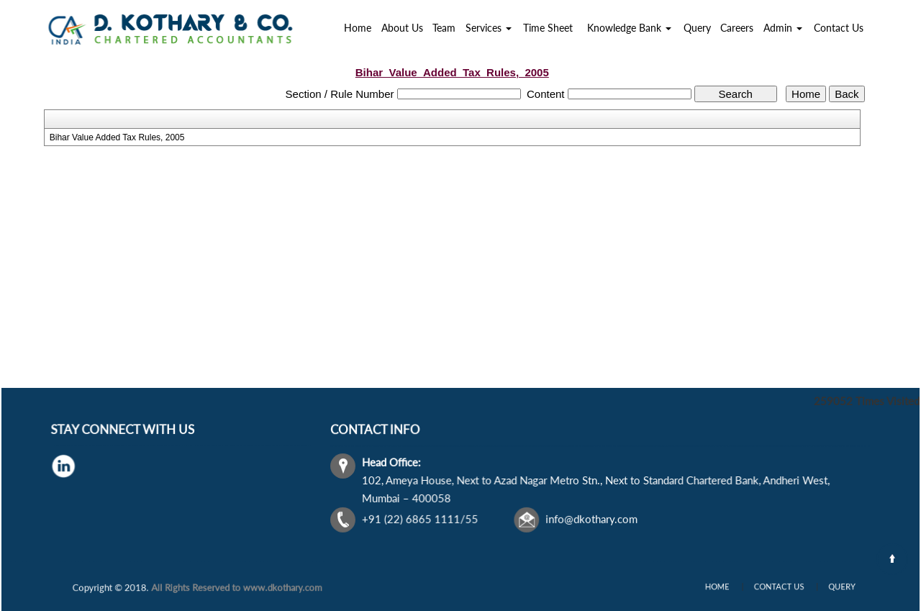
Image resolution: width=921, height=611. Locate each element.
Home (357, 28)
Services (489, 28)
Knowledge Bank (629, 28)
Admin (782, 28)
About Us (402, 28)
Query (697, 28)
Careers (736, 28)
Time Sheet (548, 28)
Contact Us (838, 28)
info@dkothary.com (591, 517)
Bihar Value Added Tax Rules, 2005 (117, 137)
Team (443, 28)
